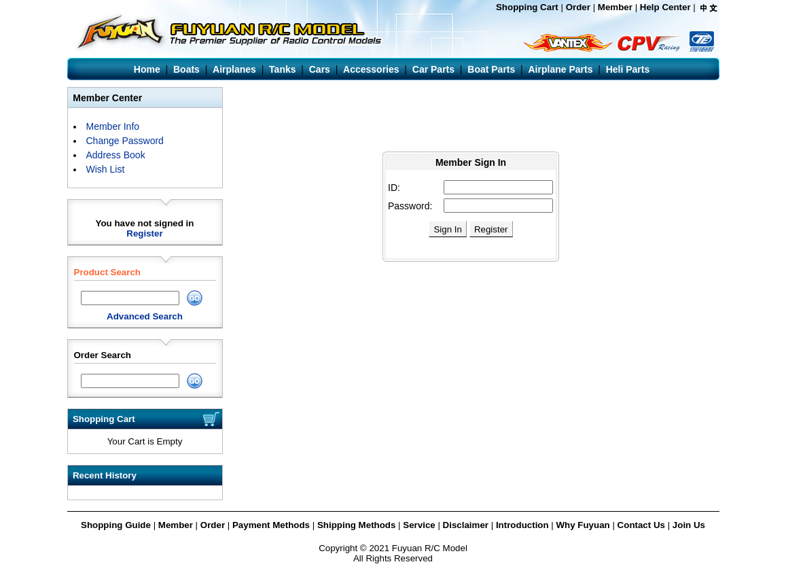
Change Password (125, 140)
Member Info (113, 126)
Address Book (115, 155)
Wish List (105, 169)
